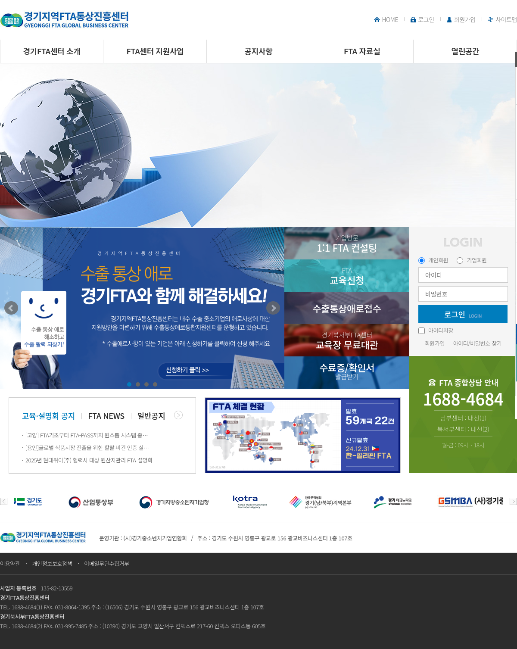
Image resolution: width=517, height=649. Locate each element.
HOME (390, 19)
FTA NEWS (106, 415)
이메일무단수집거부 (106, 563)
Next (273, 308)
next (513, 501)
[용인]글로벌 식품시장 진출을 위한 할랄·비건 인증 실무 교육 (89, 447)
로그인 (426, 19)
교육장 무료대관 (346, 340)
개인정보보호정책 (52, 563)
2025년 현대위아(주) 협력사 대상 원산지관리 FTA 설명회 (89, 460)
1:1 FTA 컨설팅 (346, 243)
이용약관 (10, 563)
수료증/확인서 (346, 370)
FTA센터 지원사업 (155, 50)
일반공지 (151, 415)
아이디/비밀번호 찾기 (477, 343)
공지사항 (259, 50)
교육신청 (346, 276)
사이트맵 (506, 19)
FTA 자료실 (362, 50)
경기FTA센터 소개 (52, 50)
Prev (11, 308)
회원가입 (465, 19)
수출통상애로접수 (346, 308)
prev (3, 501)
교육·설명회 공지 (48, 415)
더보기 (178, 415)
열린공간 (466, 50)
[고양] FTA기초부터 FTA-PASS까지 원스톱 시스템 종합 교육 (89, 435)
